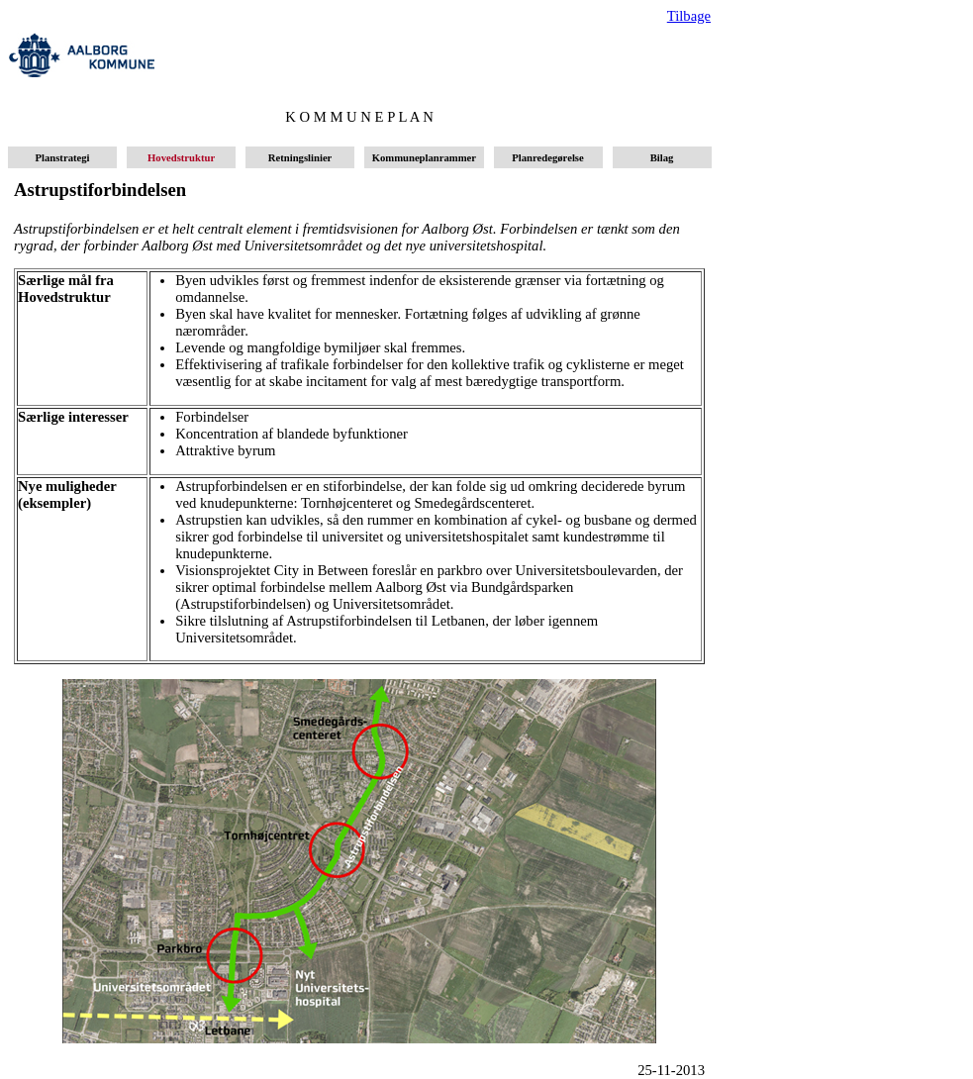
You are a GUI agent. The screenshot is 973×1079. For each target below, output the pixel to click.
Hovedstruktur (181, 157)
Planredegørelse (548, 157)
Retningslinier (300, 157)
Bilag (661, 157)
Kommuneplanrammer (424, 157)
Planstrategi (62, 157)
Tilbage (689, 16)
